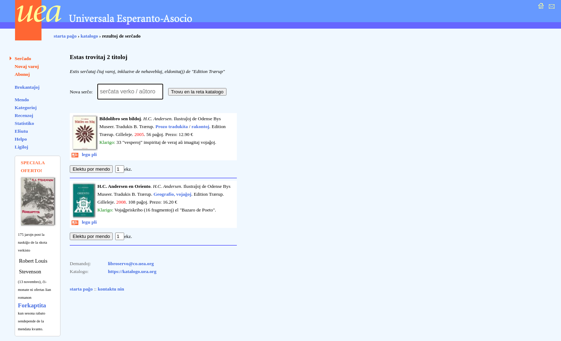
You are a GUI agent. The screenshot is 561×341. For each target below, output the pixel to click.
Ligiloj (21, 147)
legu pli (84, 154)
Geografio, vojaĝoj (172, 194)
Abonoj (22, 74)
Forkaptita (32, 305)
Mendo (22, 99)
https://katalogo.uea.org (132, 271)
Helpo (21, 139)
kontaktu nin (111, 289)
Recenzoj (24, 115)
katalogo (89, 36)
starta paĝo (65, 36)
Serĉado (23, 58)
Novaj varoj (27, 66)
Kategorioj (25, 107)
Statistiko (24, 123)
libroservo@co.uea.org (131, 263)
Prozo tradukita (171, 126)
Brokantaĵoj (27, 87)
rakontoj (200, 126)
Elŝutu (21, 131)
